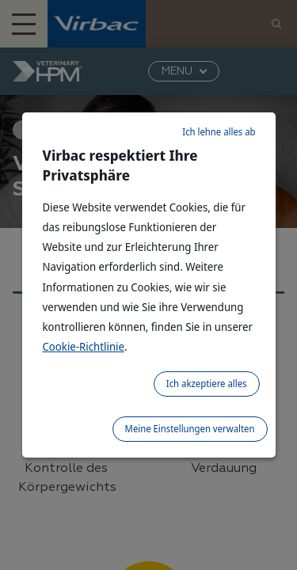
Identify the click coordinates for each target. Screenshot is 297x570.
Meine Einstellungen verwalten (190, 428)
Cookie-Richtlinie (84, 346)
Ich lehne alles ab (218, 132)
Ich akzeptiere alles (206, 383)
